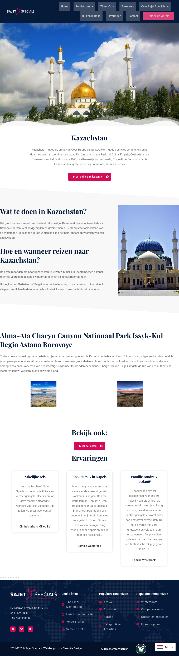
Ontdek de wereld (158, 16)
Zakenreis (128, 6)
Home (64, 6)
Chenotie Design (72, 648)
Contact (132, 16)
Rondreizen (84, 6)
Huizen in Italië (90, 16)
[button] (84, 6)
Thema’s (107, 6)
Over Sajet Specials (155, 6)
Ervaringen (113, 16)
